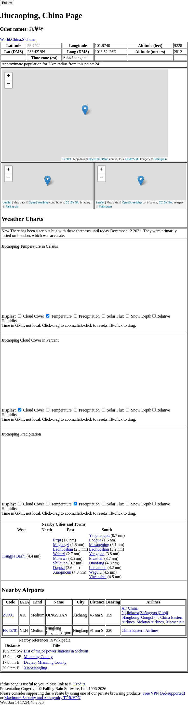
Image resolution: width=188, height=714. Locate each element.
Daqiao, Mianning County (45, 662)
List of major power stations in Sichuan (56, 651)
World (5, 39)
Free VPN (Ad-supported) (163, 693)
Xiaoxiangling (35, 668)
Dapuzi (59, 567)
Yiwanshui (97, 577)
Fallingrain (160, 159)
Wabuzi (59, 554)
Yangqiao (96, 554)
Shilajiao (60, 563)
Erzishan (96, 558)
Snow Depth (141, 316)
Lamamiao (97, 567)
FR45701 (10, 630)
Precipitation (89, 316)
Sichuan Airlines (150, 622)
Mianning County (38, 657)
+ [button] (8, 76)
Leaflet (67, 159)
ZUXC (8, 615)
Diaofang (96, 563)
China (16, 39)
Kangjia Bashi (13, 556)
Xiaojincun (62, 572)
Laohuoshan (63, 549)
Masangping (99, 544)
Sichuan (28, 39)
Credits (79, 684)
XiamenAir (175, 622)
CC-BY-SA (132, 159)
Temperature (61, 316)
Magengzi (61, 544)
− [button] (8, 84)
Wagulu (95, 572)
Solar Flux (115, 316)
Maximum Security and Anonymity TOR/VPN (42, 698)
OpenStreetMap (99, 159)
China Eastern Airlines (140, 630)
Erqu (57, 540)
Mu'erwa (60, 558)
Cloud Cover (33, 316)
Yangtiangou (99, 535)
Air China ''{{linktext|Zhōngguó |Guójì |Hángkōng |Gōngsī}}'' (145, 613)
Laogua (95, 540)
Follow (7, 3)
